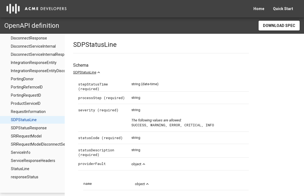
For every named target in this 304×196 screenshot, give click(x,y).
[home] (37, 9)
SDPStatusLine (96, 72)
